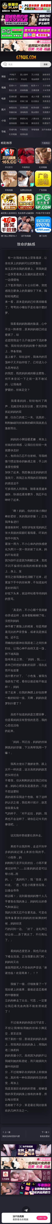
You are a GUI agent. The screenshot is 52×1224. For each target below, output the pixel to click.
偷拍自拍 (24, 96)
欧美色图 (35, 107)
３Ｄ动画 (46, 85)
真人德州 (24, 74)
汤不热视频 (46, 129)
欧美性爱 (46, 96)
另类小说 (24, 123)
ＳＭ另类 (46, 90)
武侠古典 (46, 118)
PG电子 (13, 74)
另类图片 (46, 112)
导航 (3, 131)
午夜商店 (24, 129)
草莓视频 (35, 129)
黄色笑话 (35, 123)
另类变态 (46, 101)
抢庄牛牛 (46, 79)
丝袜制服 (24, 90)
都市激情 (13, 118)
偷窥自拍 (13, 107)
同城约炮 (13, 129)
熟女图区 (35, 112)
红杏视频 (13, 134)
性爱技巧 (46, 123)
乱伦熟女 (35, 101)
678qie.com (26, 57)
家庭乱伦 (24, 118)
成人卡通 (35, 96)
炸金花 (24, 79)
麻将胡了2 (12, 79)
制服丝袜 (13, 101)
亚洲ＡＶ (13, 85)
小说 (3, 120)
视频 (3, 87)
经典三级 (24, 101)
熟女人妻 (13, 90)
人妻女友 (35, 118)
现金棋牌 (35, 79)
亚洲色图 (24, 107)
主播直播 (35, 90)
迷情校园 (13, 123)
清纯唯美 (24, 112)
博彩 (3, 76)
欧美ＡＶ (35, 85)
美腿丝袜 (13, 112)
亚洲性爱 (13, 96)
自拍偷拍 (24, 85)
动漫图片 (46, 107)
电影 (3, 98)
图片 (3, 109)
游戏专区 (46, 74)
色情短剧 (24, 134)
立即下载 (42, 1218)
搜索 (46, 64)
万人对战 (35, 74)
